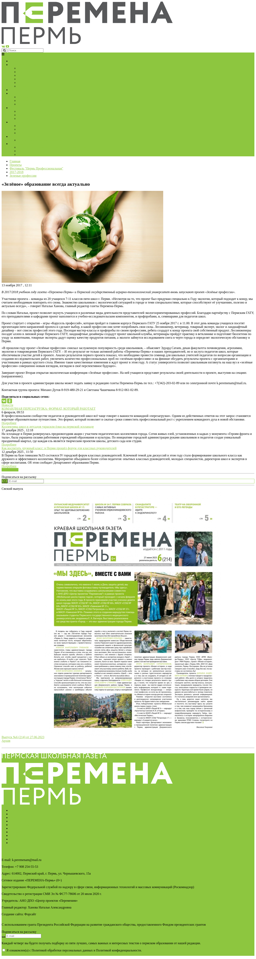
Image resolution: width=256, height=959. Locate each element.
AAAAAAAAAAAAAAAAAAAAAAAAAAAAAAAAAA (41, 954)
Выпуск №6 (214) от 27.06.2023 (23, 737)
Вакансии (16, 842)
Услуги (14, 814)
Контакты (16, 832)
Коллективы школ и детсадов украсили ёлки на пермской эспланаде (48, 426)
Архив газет (18, 835)
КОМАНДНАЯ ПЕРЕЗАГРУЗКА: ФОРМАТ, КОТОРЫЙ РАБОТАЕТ (48, 408)
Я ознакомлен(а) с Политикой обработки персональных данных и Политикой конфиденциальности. (72, 952)
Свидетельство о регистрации (30, 828)
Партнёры (16, 817)
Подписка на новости (24, 821)
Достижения (18, 839)
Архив (6, 740)
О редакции (17, 810)
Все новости (10, 469)
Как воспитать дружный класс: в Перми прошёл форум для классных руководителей (59, 448)
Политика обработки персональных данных (39, 824)
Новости (7, 405)
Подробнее (9, 423)
